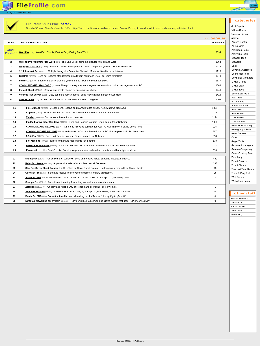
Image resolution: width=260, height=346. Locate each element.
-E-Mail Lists (237, 85)
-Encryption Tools (240, 93)
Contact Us (236, 202)
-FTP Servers (238, 113)
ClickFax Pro (32, 172)
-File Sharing (237, 101)
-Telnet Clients (238, 165)
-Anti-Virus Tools (239, 54)
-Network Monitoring (241, 125)
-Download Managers (242, 77)
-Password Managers (242, 145)
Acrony (66, 23)
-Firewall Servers (239, 105)
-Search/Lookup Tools (242, 153)
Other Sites (236, 210)
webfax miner (26, 99)
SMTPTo (23, 76)
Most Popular (238, 26)
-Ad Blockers (237, 46)
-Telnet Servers (238, 161)
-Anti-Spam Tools (240, 50)
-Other (234, 137)
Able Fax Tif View (35, 191)
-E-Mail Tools (237, 89)
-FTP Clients (237, 109)
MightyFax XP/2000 (29, 66)
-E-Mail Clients (238, 81)
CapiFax (30, 112)
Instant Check (26, 90)
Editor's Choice (238, 30)
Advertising (236, 214)
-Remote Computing (241, 149)
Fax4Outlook (33, 108)
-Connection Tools (240, 73)
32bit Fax (31, 136)
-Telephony (236, 157)
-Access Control (239, 42)
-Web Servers (238, 177)
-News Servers (238, 133)
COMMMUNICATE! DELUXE (41, 131)
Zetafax (30, 117)
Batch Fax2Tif (33, 196)
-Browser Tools (238, 58)
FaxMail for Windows (37, 145)
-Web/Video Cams (240, 181)
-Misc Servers (238, 121)
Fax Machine (33, 140)
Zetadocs (30, 186)
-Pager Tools (237, 141)
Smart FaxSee (33, 177)
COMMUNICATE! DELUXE (40, 126)
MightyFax (31, 158)
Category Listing (239, 34)
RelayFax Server (34, 163)
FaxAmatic (32, 150)
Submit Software (239, 198)
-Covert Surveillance (241, 69)
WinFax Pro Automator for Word (37, 61)
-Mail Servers (238, 117)
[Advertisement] (243, 277)
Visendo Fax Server (30, 94)
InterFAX (24, 80)
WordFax (24, 52)
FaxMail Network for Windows (42, 122)
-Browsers (236, 61)
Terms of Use (238, 206)
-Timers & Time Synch (242, 169)
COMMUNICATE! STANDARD (35, 85)
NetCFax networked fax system (42, 201)
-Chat (234, 65)
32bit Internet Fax (29, 71)
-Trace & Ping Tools (241, 173)
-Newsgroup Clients (241, 129)
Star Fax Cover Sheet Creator (41, 168)
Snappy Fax (32, 182)
